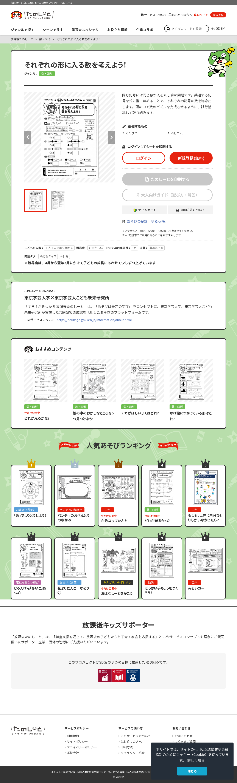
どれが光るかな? (37, 418)
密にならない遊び (27, 582)
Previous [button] (27, 137)
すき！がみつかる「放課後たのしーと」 (32, 15)
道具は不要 (156, 248)
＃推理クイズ (48, 256)
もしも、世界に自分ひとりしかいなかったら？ (205, 517)
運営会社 (73, 753)
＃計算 (64, 256)
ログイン (201, 15)
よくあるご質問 (185, 741)
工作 (107, 510)
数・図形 (44, 39)
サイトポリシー (77, 741)
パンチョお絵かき (71, 510)
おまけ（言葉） (26, 510)
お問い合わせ (184, 736)
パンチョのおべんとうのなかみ (73, 517)
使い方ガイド (147, 210)
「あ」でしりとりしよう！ (30, 515)
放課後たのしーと (22, 39)
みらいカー (196, 588)
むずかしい (96, 248)
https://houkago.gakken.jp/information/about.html (94, 320)
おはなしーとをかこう (117, 593)
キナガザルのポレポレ (117, 582)
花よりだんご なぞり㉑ (73, 590)
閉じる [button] (192, 771)
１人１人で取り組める (59, 248)
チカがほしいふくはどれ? (140, 412)
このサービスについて (136, 736)
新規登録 (218, 15)
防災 (151, 582)
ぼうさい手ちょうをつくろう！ (161, 590)
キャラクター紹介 (133, 753)
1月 (134, 248)
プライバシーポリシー (82, 747)
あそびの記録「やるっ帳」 (147, 221)
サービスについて (154, 15)
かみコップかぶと (114, 520)
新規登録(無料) (191, 158)
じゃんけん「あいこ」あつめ (30, 590)
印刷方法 (127, 747)
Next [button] (111, 137)
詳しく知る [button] (195, 760)
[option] (69, 137)
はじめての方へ (180, 15)
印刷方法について (193, 210)
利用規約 (73, 736)
